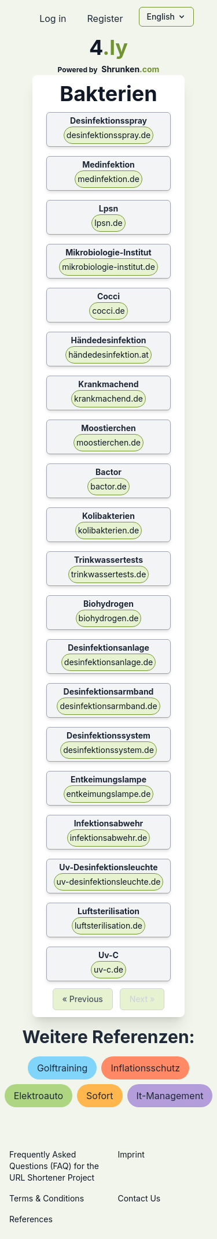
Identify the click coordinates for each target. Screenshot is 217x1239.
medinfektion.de (108, 179)
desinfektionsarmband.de (108, 706)
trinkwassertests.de (108, 574)
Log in (52, 18)
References (31, 1219)
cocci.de (108, 311)
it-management (170, 1095)
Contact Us (139, 1198)
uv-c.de (108, 969)
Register (105, 18)
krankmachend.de (108, 398)
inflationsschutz (145, 1068)
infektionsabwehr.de (108, 838)
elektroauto (38, 1095)
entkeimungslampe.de (109, 794)
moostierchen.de (108, 442)
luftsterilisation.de (108, 925)
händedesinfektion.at (108, 354)
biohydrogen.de (109, 618)
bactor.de (108, 486)
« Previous (82, 999)
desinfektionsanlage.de (108, 662)
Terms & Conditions (46, 1198)
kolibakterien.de (108, 530)
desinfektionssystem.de (108, 750)
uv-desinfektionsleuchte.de (109, 881)
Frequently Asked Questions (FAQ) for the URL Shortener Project (54, 1165)
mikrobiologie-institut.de (108, 267)
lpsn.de (108, 223)
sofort (99, 1095)
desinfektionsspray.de (108, 135)
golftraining (62, 1068)
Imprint (131, 1154)
